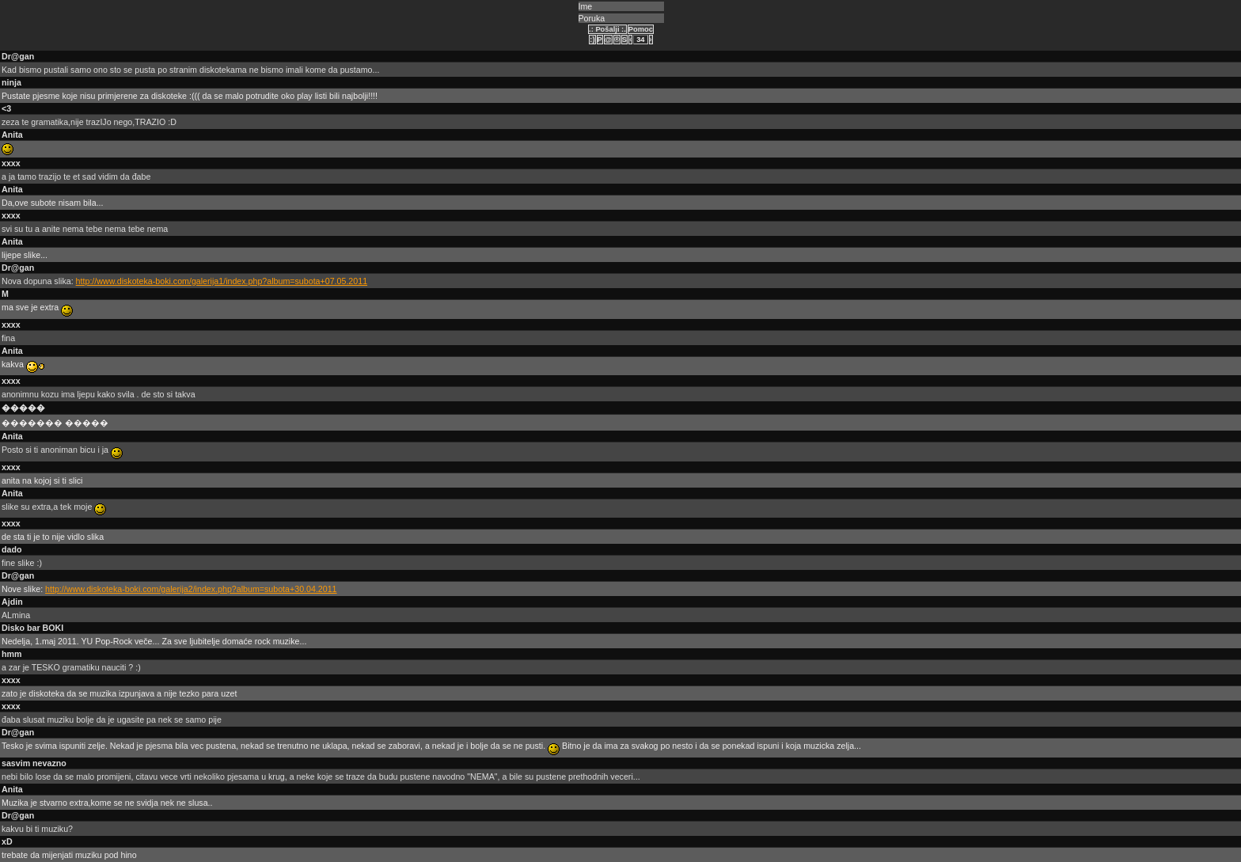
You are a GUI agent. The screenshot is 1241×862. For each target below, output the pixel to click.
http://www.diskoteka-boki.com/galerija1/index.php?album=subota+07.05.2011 (221, 281)
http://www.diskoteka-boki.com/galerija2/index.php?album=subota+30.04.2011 (190, 589)
